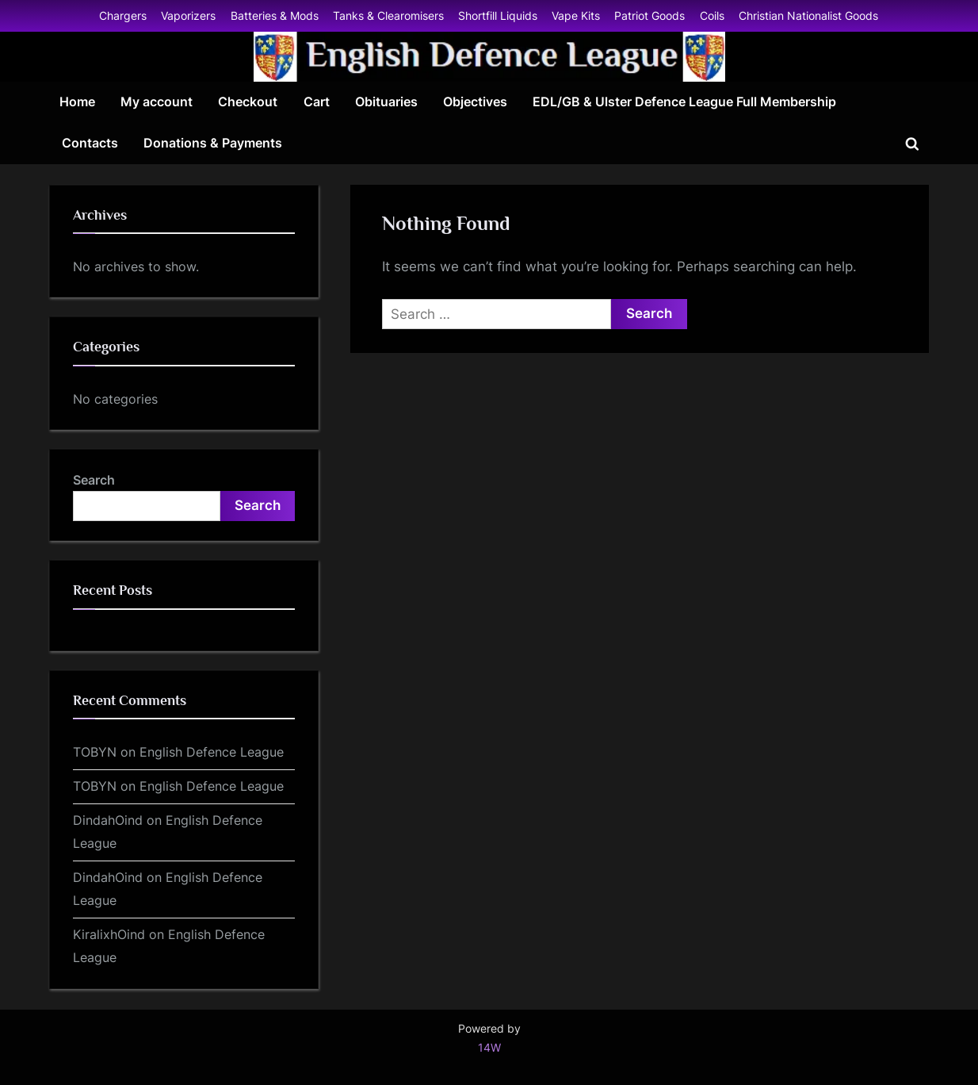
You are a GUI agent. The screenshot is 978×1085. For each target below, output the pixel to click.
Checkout (247, 101)
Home (77, 101)
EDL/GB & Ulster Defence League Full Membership (684, 101)
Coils (712, 15)
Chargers (123, 15)
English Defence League (211, 752)
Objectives (475, 101)
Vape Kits (576, 15)
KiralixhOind (109, 934)
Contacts (90, 143)
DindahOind (108, 820)
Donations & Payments (212, 143)
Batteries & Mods (275, 15)
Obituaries (386, 101)
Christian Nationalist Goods (808, 15)
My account (156, 101)
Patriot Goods (649, 15)
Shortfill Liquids (497, 15)
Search (94, 480)
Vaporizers (188, 15)
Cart (317, 101)
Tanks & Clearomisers (388, 15)
